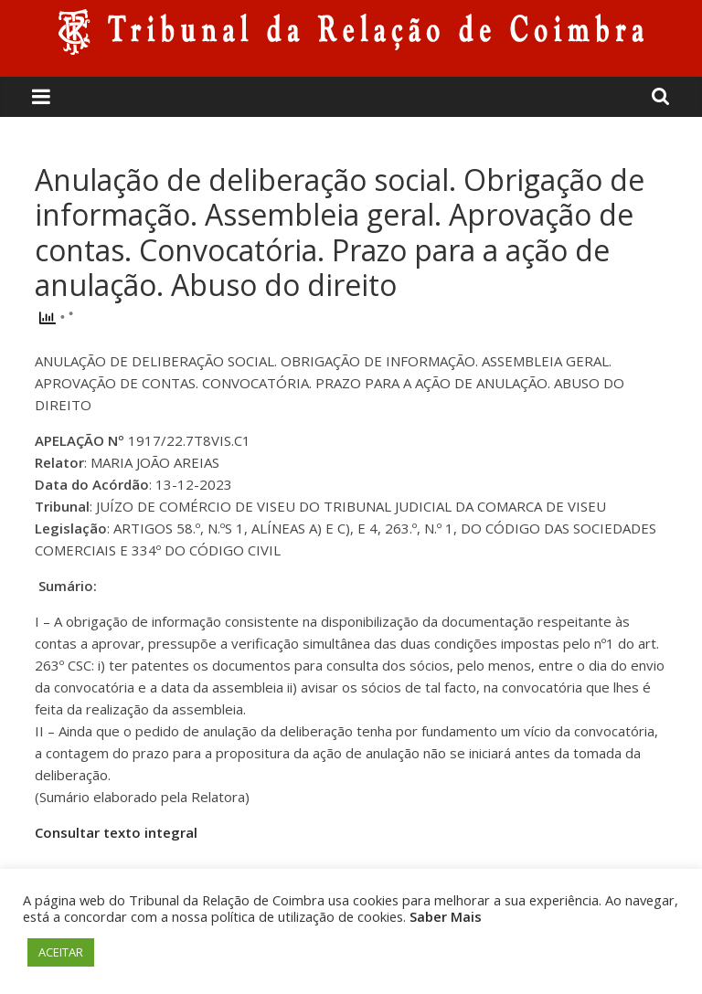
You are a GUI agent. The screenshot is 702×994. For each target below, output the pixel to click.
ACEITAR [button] (60, 952)
